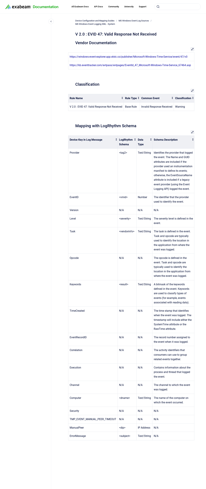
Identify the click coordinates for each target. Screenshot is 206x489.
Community (113, 6)
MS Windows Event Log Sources (134, 20)
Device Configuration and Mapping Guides (94, 20)
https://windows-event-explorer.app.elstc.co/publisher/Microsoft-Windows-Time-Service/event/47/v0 (128, 56)
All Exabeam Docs (80, 6)
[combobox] (177, 6)
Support (142, 6)
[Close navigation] (51, 21)
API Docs (98, 6)
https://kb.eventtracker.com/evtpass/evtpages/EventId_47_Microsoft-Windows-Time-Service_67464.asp (130, 65)
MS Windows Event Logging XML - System (95, 24)
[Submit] (158, 6)
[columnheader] (96, 98)
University (129, 6)
